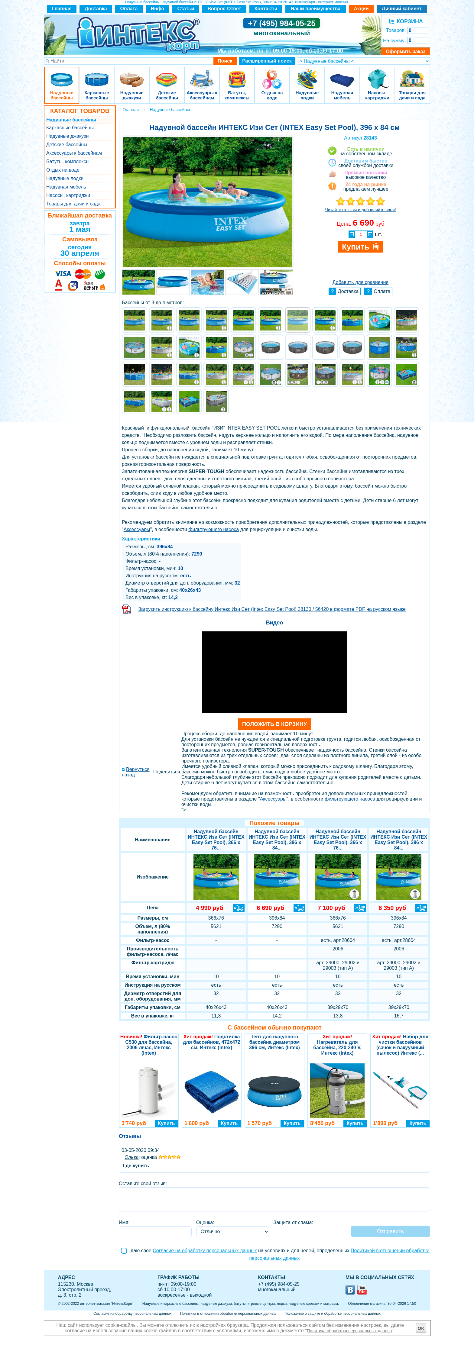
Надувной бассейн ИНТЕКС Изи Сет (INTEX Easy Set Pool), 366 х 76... (216, 839)
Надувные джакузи (131, 75)
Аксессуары (137, 529)
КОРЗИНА (408, 21)
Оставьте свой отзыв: (143, 1183)
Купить (166, 1123)
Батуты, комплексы (237, 75)
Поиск (225, 60)
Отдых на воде (272, 75)
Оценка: (205, 1222)
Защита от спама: (293, 1222)
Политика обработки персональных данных (349, 1330)
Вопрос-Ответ (224, 8)
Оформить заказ (405, 51)
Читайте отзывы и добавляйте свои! (360, 209)
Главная (62, 8)
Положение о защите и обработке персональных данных (333, 1313)
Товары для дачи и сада (412, 75)
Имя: (124, 1222)
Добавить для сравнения (360, 282)
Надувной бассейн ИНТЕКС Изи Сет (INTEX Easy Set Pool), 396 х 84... (398, 839)
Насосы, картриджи (377, 75)
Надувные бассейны (61, 75)
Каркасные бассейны (96, 75)
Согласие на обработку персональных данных (205, 1250)
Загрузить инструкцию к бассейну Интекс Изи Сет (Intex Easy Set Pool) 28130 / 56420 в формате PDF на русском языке (272, 609)
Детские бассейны (167, 75)
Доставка (96, 8)
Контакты (266, 8)
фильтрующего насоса (213, 529)
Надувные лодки (307, 75)
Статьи (185, 8)
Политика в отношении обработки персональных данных (228, 1313)
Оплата (129, 8)
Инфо (157, 8)
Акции (361, 8)
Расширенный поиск (267, 60)
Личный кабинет (402, 8)
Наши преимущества (315, 8)
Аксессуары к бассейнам (202, 75)
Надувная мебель (342, 75)
